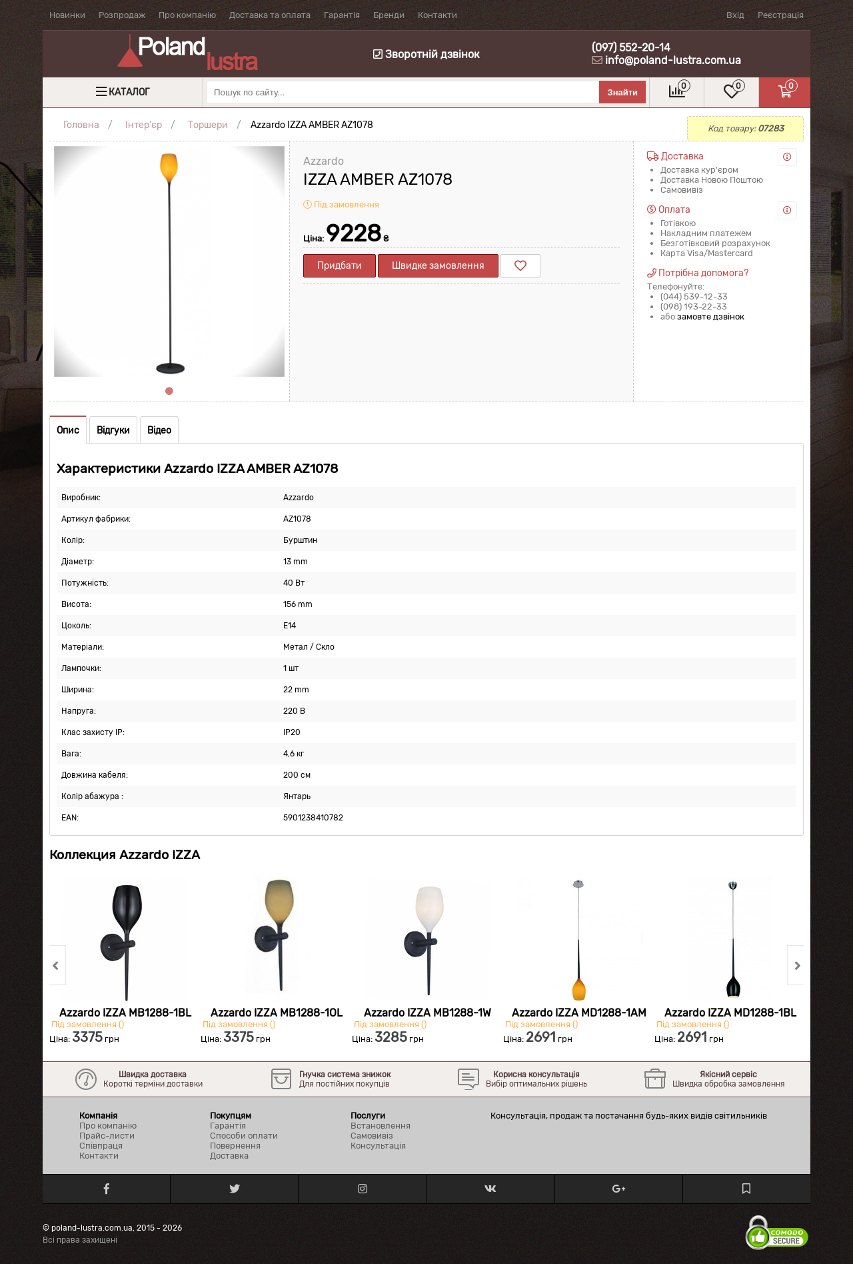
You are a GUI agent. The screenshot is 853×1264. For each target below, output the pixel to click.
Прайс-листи (107, 1136)
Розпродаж (122, 15)
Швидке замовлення (438, 265)
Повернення (235, 1146)
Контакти (437, 15)
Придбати (339, 265)
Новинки (67, 15)
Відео (159, 430)
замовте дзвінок (710, 316)
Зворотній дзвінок (426, 54)
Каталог (129, 92)
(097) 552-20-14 (631, 47)
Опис (68, 430)
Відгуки (113, 430)
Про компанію (187, 15)
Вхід (735, 15)
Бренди (389, 15)
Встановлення (381, 1126)
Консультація (378, 1146)
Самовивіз (372, 1136)
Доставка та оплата (270, 15)
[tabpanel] (169, 261)
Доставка (229, 1156)
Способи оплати (244, 1136)
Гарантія (342, 15)
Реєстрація (781, 15)
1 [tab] (169, 391)
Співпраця (101, 1146)
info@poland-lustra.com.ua (673, 60)
